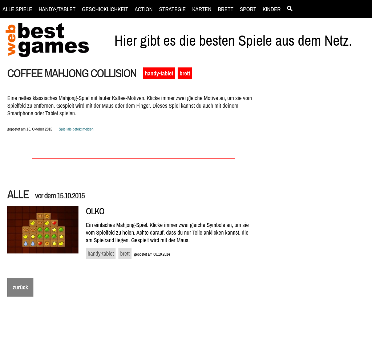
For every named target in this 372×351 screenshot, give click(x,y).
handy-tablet (159, 73)
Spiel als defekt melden (76, 129)
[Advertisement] (316, 191)
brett (184, 73)
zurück (20, 287)
